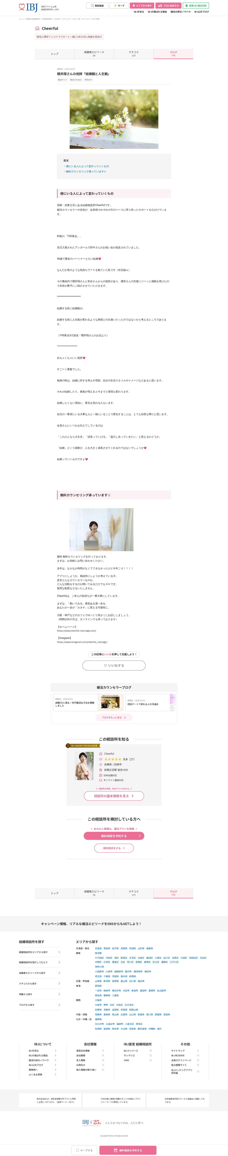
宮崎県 (132, 1043)
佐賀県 (98, 1043)
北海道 (98, 962)
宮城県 (124, 962)
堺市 (106, 1019)
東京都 (98, 967)
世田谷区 (193, 972)
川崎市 (109, 986)
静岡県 (107, 1009)
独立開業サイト (185, 1079)
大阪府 (98, 1014)
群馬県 (132, 990)
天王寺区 (129, 1019)
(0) (94, 53)
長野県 (115, 995)
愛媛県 (158, 1029)
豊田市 (143, 1005)
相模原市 (118, 986)
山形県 (141, 962)
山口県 (132, 1029)
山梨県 (98, 995)
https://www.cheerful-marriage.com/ (76, 630)
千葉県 (107, 990)
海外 (159, 1043)
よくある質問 (43, 1089)
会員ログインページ (185, 1074)
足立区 (156, 976)
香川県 (149, 1029)
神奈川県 (99, 981)
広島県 (124, 1029)
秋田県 (132, 962)
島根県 (107, 1029)
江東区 (158, 972)
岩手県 (115, 962)
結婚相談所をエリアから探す (40, 966)
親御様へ (43, 1084)
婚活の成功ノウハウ (181, 11)
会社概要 (90, 1070)
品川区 (166, 972)
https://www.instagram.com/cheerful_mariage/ (82, 641)
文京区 (132, 972)
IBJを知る (139, 11)
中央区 (109, 972)
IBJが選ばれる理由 (157, 11)
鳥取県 (98, 1029)
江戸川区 (174, 976)
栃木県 (124, 990)
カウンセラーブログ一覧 (71, 19)
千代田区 (99, 972)
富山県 (124, 995)
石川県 (132, 995)
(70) (173, 53)
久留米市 (110, 1038)
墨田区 (149, 972)
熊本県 (115, 1043)
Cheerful (57, 19)
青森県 (107, 962)
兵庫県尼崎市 (47, 19)
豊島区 (115, 976)
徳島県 (141, 1029)
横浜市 (147, 986)
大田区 (183, 972)
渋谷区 (203, 972)
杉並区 (107, 976)
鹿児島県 (142, 1043)
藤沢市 (128, 986)
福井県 (141, 995)
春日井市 (116, 1005)
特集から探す (40, 1009)
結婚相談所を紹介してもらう (40, 977)
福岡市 (120, 1038)
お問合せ (90, 1079)
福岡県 (98, 1033)
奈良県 (124, 1024)
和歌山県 (133, 1024)
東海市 (134, 1005)
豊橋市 (152, 1005)
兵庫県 (98, 1024)
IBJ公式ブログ (201, 11)
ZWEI (138, 1074)
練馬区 (147, 976)
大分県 (124, 1043)
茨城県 (115, 990)
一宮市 (98, 1005)
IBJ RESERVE (185, 1070)
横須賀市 (138, 986)
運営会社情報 (90, 1065)
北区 (123, 976)
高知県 (166, 1029)
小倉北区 (129, 1038)
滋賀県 (115, 1024)
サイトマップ (185, 1065)
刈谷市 (126, 1005)
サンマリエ (138, 1070)
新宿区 (124, 972)
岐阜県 (98, 1009)
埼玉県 (98, 990)
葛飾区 (164, 976)
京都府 (107, 1024)
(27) (134, 53)
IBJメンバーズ (138, 1065)
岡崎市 (107, 1005)
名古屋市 (161, 1005)
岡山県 (115, 1029)
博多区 (139, 1038)
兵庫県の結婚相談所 (33, 19)
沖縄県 (152, 1043)
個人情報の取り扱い (90, 1084)
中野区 (98, 976)
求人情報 (90, 1074)
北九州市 (99, 1038)
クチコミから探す (40, 998)
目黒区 (175, 972)
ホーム (21, 19)
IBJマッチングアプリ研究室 (185, 1086)
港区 (116, 972)
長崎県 (107, 1043)
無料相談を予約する (130, 1150)
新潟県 (107, 995)
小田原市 (99, 986)
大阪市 (98, 1019)
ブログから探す (40, 1020)
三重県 (115, 1009)
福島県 (149, 962)
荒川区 (130, 976)
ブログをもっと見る (112, 717)
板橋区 (139, 976)
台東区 (141, 972)
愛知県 (98, 1000)
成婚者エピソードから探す (40, 988)
